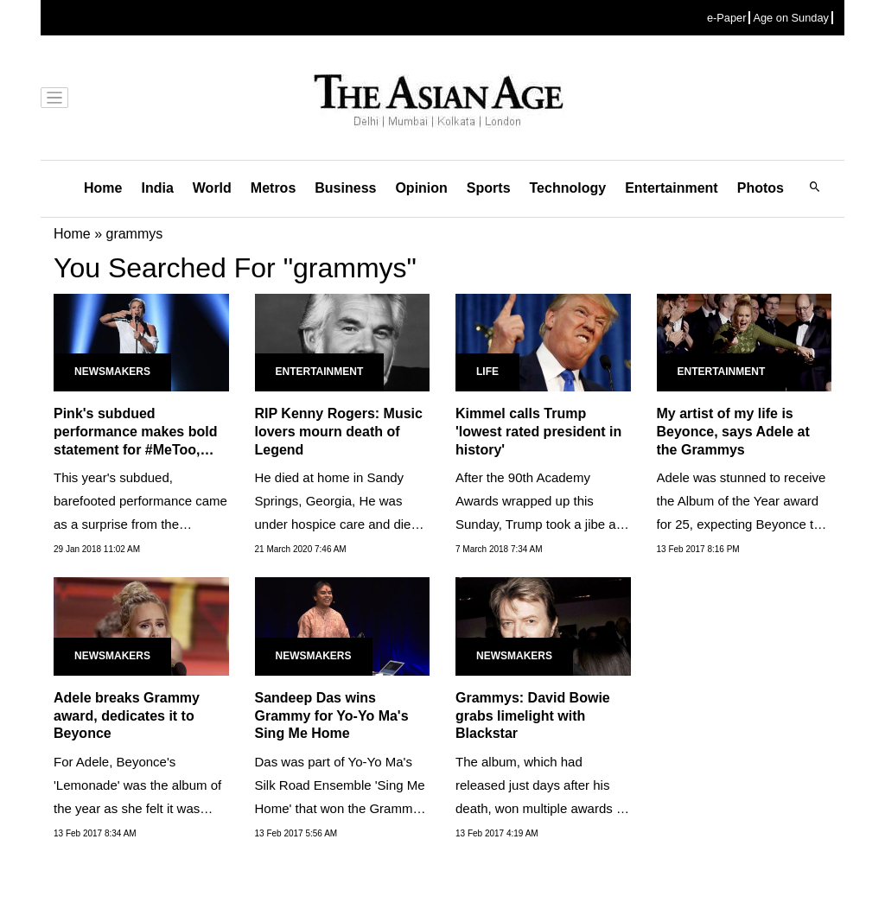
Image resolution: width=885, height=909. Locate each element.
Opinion (421, 188)
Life (487, 372)
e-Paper (727, 17)
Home (103, 188)
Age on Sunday (791, 17)
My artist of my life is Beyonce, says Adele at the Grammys (733, 431)
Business (345, 188)
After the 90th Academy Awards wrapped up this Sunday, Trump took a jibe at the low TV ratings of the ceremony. (537, 524)
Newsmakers (112, 372)
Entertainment (671, 188)
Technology (568, 188)
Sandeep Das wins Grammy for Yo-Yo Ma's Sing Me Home (332, 715)
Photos (760, 188)
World (212, 188)
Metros (273, 188)
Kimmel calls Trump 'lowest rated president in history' (538, 431)
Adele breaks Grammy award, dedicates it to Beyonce (127, 715)
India (157, 188)
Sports (489, 188)
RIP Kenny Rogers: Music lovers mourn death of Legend (339, 431)
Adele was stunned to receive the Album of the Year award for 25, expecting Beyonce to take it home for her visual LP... (741, 524)
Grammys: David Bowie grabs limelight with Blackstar (532, 715)
